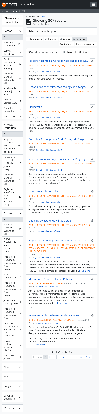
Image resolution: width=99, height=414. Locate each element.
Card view (65, 39)
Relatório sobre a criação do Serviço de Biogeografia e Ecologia (58, 159)
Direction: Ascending (85, 44)
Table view (79, 39)
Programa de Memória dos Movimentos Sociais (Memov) (12, 263)
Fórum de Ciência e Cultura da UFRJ (12, 78)
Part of (8, 31)
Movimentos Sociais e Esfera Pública (50, 279)
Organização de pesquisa (43, 191)
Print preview (34, 39)
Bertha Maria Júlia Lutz (12, 357)
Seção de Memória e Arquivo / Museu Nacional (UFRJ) (12, 197)
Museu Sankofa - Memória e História (12, 346)
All (5, 37)
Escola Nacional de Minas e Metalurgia (12, 64)
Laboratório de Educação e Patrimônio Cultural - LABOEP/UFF (12, 329)
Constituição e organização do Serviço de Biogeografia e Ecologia (58, 139)
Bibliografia (35, 106)
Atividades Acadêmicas (12, 44)
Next (88, 357)
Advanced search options (43, 31)
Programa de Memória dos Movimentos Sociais (12, 145)
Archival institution (10, 126)
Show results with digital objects (78, 52)
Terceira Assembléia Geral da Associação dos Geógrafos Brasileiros (58, 60)
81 (81, 357)
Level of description (10, 397)
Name (7, 367)
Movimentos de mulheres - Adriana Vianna (53, 315)
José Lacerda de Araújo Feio (12, 91)
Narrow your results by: (12, 20)
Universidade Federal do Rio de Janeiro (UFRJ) (12, 163)
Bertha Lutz (12, 117)
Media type (10, 408)
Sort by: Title (66, 44)
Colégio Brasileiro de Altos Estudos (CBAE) (12, 245)
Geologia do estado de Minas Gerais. (50, 220)
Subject (8, 386)
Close (42, 16)
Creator (8, 213)
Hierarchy (51, 39)
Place (7, 376)
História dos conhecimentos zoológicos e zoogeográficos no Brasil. (58, 87)
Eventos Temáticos (12, 52)
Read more (84, 270)
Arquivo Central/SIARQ (12, 101)
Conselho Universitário (12, 110)
